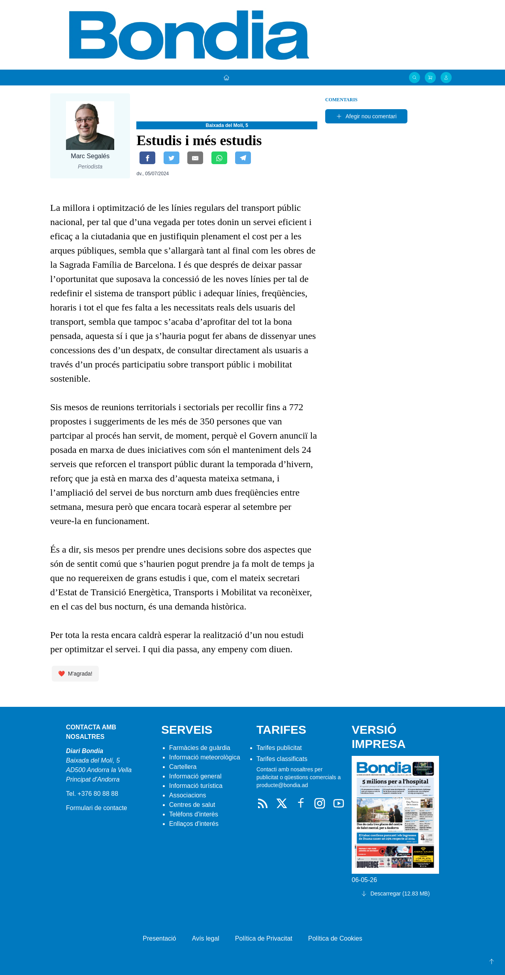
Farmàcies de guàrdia (199, 747)
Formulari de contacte (96, 808)
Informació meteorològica (204, 757)
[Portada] (226, 77)
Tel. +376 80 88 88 (92, 793)
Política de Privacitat (263, 938)
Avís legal (205, 938)
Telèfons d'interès (193, 814)
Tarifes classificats (281, 758)
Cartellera (182, 766)
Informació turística (195, 785)
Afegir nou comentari (366, 116)
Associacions (187, 795)
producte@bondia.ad (282, 785)
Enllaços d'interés (194, 823)
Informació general (195, 776)
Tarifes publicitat (279, 747)
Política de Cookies (335, 938)
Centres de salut (192, 804)
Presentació (159, 938)
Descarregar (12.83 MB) (395, 893)
